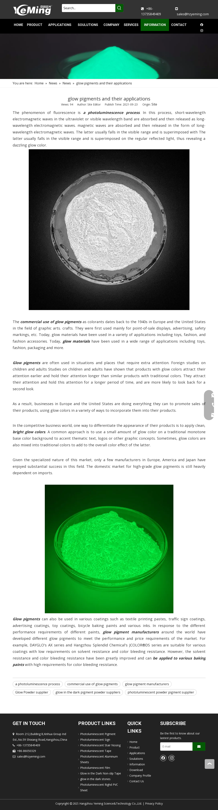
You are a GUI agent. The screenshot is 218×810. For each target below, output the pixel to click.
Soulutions (136, 759)
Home (133, 742)
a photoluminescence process (37, 684)
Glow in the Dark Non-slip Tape (100, 773)
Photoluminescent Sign (95, 739)
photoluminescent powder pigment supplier (161, 692)
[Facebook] (201, 25)
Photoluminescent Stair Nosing (100, 745)
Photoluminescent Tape (95, 751)
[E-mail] (175, 746)
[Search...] (89, 8)
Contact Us (136, 781)
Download (136, 770)
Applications (137, 753)
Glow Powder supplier (31, 692)
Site (154, 104)
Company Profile (140, 775)
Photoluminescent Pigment (98, 734)
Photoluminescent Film (95, 768)
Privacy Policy (154, 803)
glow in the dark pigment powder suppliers (87, 692)
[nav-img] (109, 56)
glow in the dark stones (95, 779)
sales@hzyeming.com (193, 14)
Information (137, 764)
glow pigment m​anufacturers (147, 684)
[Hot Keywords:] (119, 8)
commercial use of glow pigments (92, 684)
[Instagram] (201, 31)
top (210, 764)
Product (134, 747)
